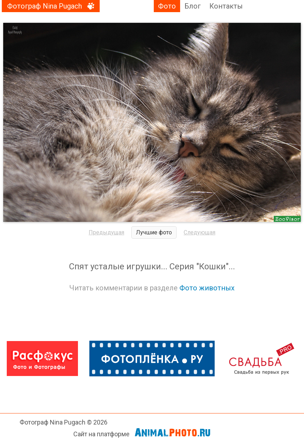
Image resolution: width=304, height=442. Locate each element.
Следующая (199, 232)
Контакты (226, 6)
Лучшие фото (154, 232)
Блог (192, 6)
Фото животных (207, 288)
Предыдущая (106, 232)
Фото (167, 6)
